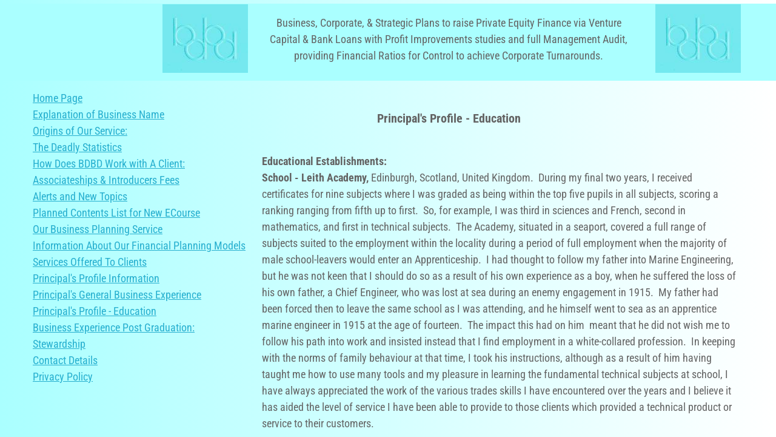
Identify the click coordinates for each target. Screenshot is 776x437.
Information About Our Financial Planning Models (139, 245)
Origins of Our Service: (80, 130)
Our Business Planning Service (97, 229)
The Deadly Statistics (77, 147)
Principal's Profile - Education (94, 311)
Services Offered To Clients (90, 262)
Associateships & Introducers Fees (106, 180)
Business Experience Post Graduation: (114, 327)
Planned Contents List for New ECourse (116, 212)
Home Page (57, 98)
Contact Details (65, 360)
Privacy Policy (63, 376)
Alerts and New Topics (80, 196)
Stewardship (59, 343)
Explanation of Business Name (98, 114)
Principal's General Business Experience (117, 294)
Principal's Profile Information (96, 278)
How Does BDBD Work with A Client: (109, 163)
